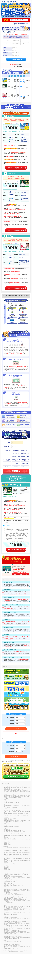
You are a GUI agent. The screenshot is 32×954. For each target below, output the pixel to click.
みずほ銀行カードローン (25, 457)
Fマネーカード (16, 453)
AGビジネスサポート (25, 453)
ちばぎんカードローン (7, 453)
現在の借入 (7, 446)
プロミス (7, 40)
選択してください (17, 47)
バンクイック (16, 463)
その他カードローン (16, 43)
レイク (7, 456)
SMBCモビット (16, 40)
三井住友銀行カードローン (25, 460)
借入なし (24, 43)
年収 (9, 442)
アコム (7, 43)
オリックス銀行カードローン (7, 460)
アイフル (24, 40)
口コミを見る (17, 123)
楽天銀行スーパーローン (16, 460)
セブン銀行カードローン (16, 457)
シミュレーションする (16, 728)
